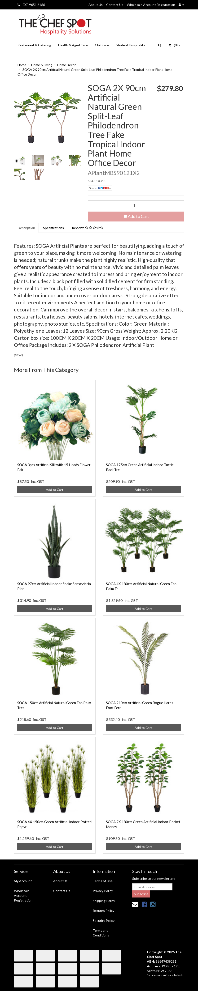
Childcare (102, 45)
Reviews (87, 228)
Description (26, 228)
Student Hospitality (130, 45)
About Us (95, 5)
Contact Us (114, 5)
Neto (180, 975)
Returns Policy (103, 911)
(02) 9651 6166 (31, 5)
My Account (23, 881)
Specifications (53, 228)
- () (174, 45)
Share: (100, 188)
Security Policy (103, 921)
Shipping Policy (104, 901)
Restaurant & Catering (34, 45)
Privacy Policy (103, 891)
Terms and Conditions (101, 932)
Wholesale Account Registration (151, 5)
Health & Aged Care (73, 45)
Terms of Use (103, 881)
